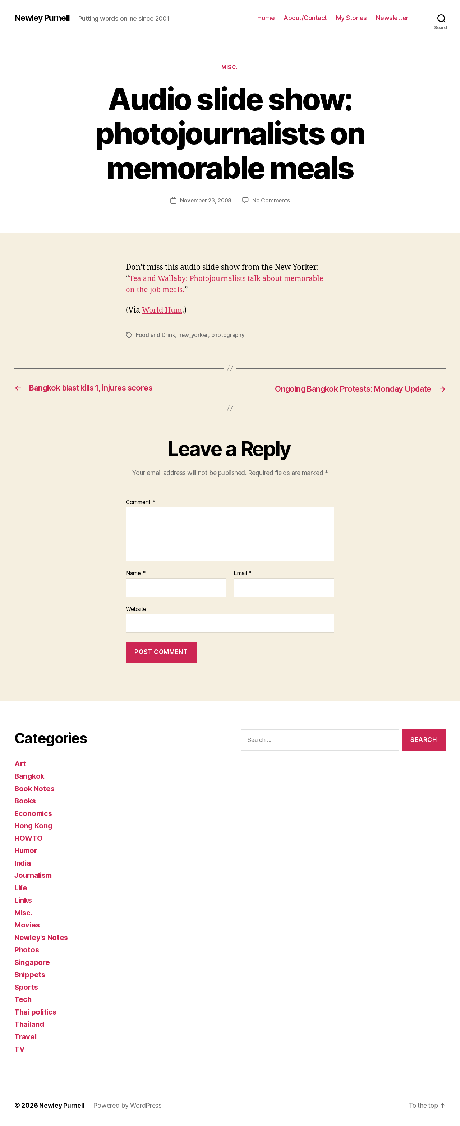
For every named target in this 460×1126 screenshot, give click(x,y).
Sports (26, 987)
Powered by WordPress (128, 1105)
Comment (141, 502)
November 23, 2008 (206, 201)
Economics (34, 813)
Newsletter (392, 18)
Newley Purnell (43, 18)
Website (136, 608)
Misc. (230, 68)
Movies (27, 925)
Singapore (32, 962)
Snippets (30, 974)
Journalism (34, 875)
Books (25, 801)
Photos (27, 949)
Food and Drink (155, 335)
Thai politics (36, 1012)
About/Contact (305, 18)
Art (20, 764)
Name (136, 573)
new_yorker (193, 335)
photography (228, 335)
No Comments (272, 201)
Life (21, 888)
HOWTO (29, 838)
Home (266, 18)
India (23, 863)
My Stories (351, 18)
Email (243, 573)
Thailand (30, 1024)
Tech (23, 999)
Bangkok (30, 776)
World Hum (163, 311)
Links (23, 900)
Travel (25, 1036)
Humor (26, 850)
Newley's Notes (42, 937)
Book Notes (35, 788)
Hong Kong (34, 825)
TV (19, 1049)
